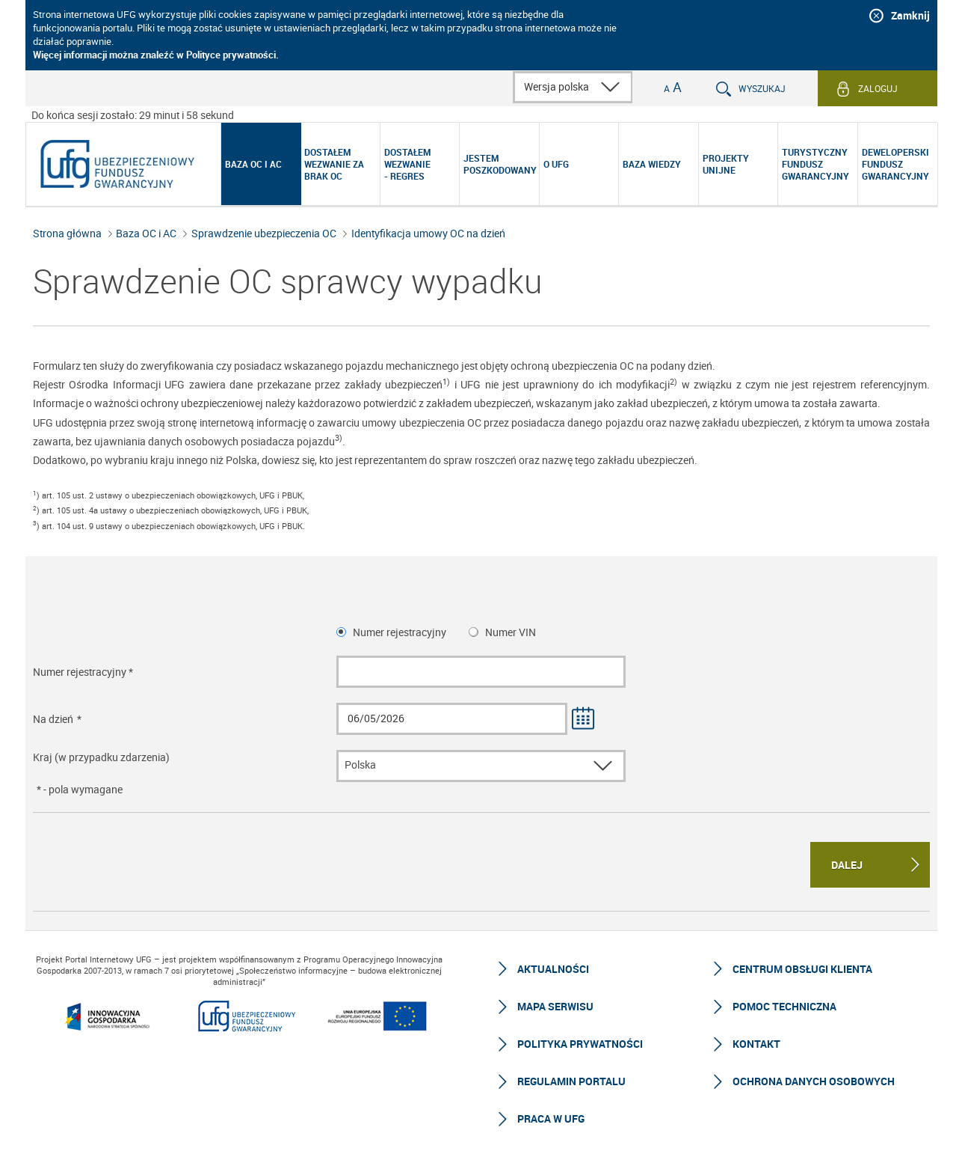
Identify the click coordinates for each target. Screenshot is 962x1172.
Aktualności (553, 969)
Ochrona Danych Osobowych (814, 1081)
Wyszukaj (762, 88)
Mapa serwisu (555, 1006)
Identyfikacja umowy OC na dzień (428, 233)
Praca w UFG (551, 1118)
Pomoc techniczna (784, 1006)
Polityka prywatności (580, 1044)
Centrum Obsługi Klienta (802, 969)
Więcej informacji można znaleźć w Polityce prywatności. (156, 54)
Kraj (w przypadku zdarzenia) (101, 757)
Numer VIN (510, 632)
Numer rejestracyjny (399, 632)
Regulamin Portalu (571, 1081)
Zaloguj (878, 88)
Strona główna (67, 233)
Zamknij (910, 15)
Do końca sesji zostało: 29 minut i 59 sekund (132, 115)
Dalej (847, 865)
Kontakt (756, 1044)
